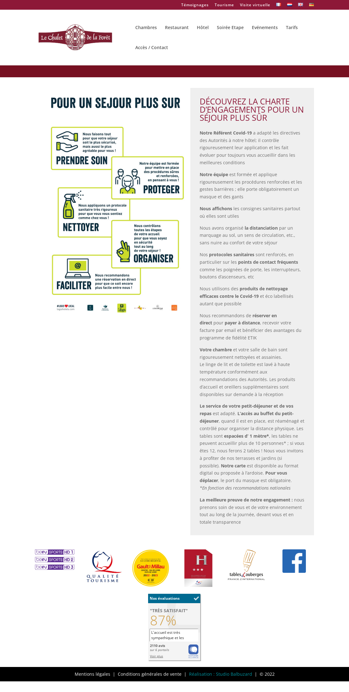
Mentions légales (92, 674)
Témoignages (195, 5)
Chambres (146, 27)
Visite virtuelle (255, 5)
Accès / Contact (151, 47)
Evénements (265, 27)
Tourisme (224, 5)
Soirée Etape (230, 27)
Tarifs (292, 27)
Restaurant (177, 27)
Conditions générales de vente (150, 674)
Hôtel (203, 27)
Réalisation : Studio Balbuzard (220, 674)
